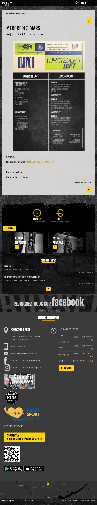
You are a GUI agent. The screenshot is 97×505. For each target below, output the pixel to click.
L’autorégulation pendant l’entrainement (22, 277)
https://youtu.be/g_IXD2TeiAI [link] (40, 161)
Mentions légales (8, 500)
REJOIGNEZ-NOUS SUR (48, 302)
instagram (36, 367)
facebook (35, 360)
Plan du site (29, 500)
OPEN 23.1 (8, 266)
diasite (92, 500)
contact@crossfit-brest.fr (24, 353)
